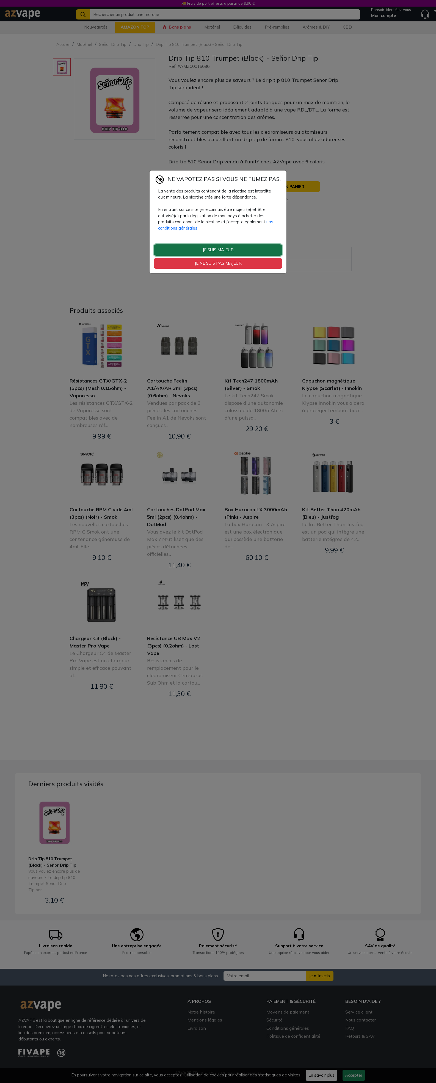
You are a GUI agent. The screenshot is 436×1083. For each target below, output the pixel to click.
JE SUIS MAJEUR (218, 249)
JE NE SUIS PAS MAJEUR (218, 263)
